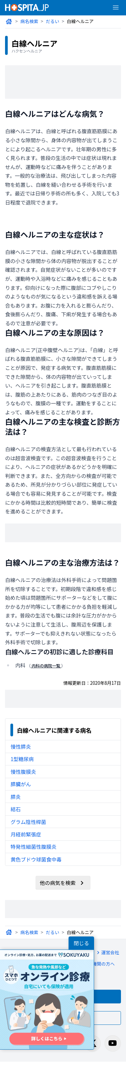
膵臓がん (20, 785)
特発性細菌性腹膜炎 (33, 847)
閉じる (81, 943)
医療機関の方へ (94, 966)
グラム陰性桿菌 (28, 823)
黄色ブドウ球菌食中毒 (35, 860)
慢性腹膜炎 (23, 772)
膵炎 (15, 798)
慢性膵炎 (20, 747)
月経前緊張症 (25, 835)
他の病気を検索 (63, 884)
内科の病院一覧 (46, 666)
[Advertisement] (63, 82)
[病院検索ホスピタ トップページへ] (27, 7)
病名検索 (29, 21)
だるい (52, 21)
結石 (15, 810)
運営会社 (105, 954)
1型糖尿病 (21, 760)
